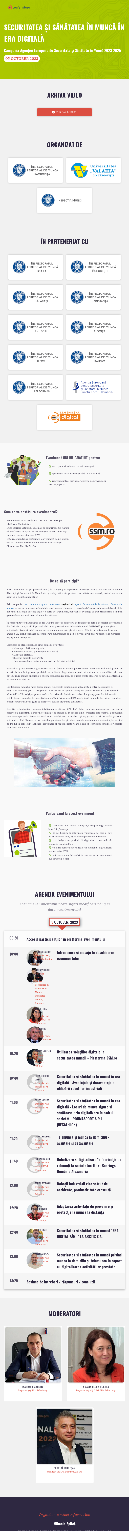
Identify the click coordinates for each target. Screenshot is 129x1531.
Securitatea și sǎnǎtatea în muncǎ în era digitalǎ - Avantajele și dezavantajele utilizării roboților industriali (88, 1042)
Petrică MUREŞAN (43, 1011)
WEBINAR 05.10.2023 (64, 112)
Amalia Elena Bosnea (41, 970)
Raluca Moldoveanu (41, 1167)
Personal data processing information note (64, 1514)
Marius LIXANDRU (43, 912)
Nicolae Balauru (42, 1119)
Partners (109, 8)
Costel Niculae (42, 1060)
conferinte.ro (65, 1520)
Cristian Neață (42, 1214)
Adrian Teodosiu (43, 1143)
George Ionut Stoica (41, 1191)
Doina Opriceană (43, 1096)
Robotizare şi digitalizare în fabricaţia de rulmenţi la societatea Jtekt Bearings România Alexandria (89, 1125)
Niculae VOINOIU (42, 930)
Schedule (98, 8)
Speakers (87, 8)
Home (78, 8)
